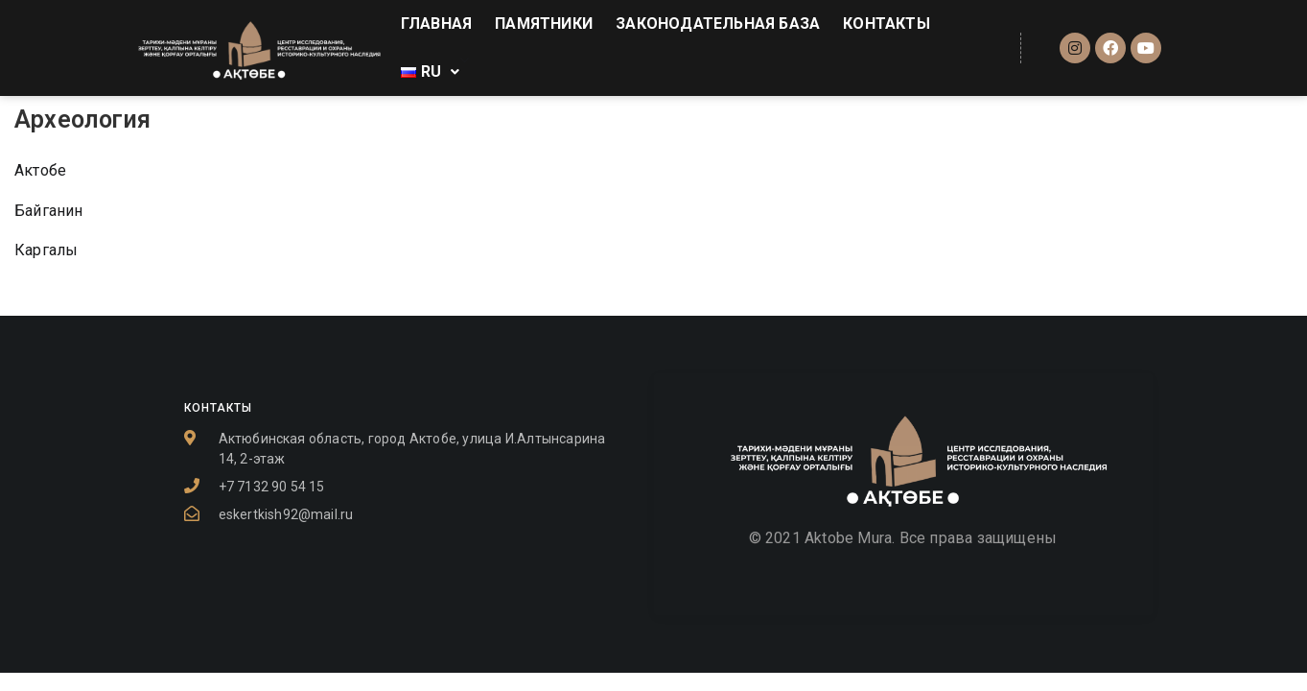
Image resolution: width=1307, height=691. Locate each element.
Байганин (48, 211)
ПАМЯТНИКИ (544, 23)
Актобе (40, 170)
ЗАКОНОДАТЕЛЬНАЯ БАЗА (718, 23)
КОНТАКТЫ (886, 23)
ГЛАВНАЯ (436, 23)
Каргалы (46, 250)
